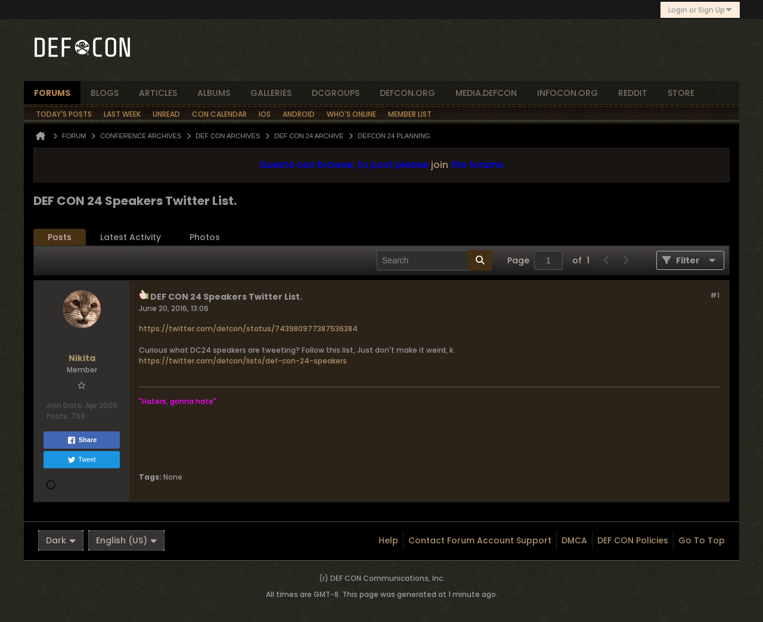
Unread (166, 114)
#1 (714, 295)
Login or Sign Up (700, 10)
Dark (61, 540)
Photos (205, 237)
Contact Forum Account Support (479, 540)
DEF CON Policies (632, 540)
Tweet (81, 460)
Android (299, 114)
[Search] (434, 260)
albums (213, 93)
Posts (60, 237)
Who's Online (351, 114)
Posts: (57, 416)
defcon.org (407, 93)
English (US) (126, 540)
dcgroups (335, 93)
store (681, 93)
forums (52, 93)
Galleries (270, 93)
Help (388, 540)
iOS (265, 114)
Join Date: (64, 405)
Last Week (122, 114)
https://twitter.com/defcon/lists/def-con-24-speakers (243, 361)
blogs (105, 93)
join (439, 165)
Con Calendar (219, 114)
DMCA (574, 540)
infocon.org (567, 93)
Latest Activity (130, 237)
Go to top (701, 540)
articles (158, 93)
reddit (632, 93)
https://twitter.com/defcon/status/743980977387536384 (248, 329)
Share (82, 440)
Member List (410, 114)
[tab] (59, 237)
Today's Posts (64, 114)
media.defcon (486, 93)
